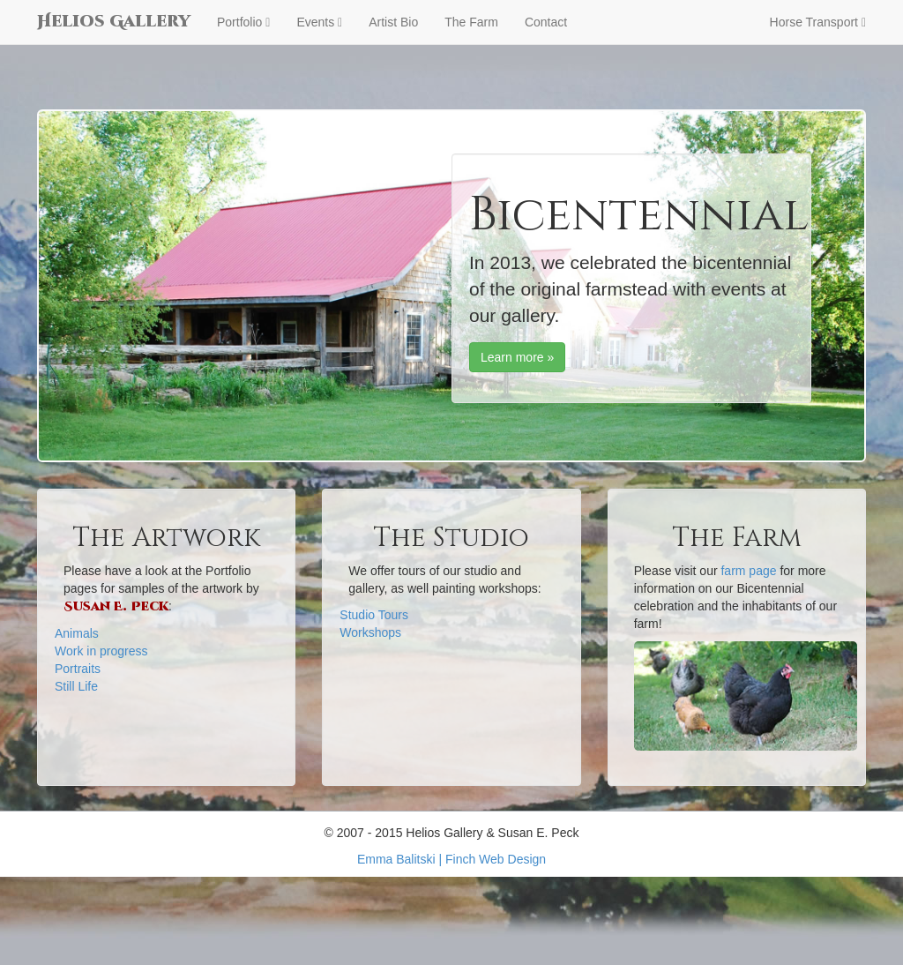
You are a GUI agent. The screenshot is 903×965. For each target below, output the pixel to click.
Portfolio (243, 22)
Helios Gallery (113, 22)
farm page (748, 571)
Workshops (370, 632)
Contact (546, 22)
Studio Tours (374, 615)
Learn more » (517, 357)
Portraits (78, 669)
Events (319, 22)
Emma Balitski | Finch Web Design (451, 859)
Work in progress (101, 651)
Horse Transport (818, 22)
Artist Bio (393, 22)
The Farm (471, 22)
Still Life (76, 686)
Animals (77, 633)
